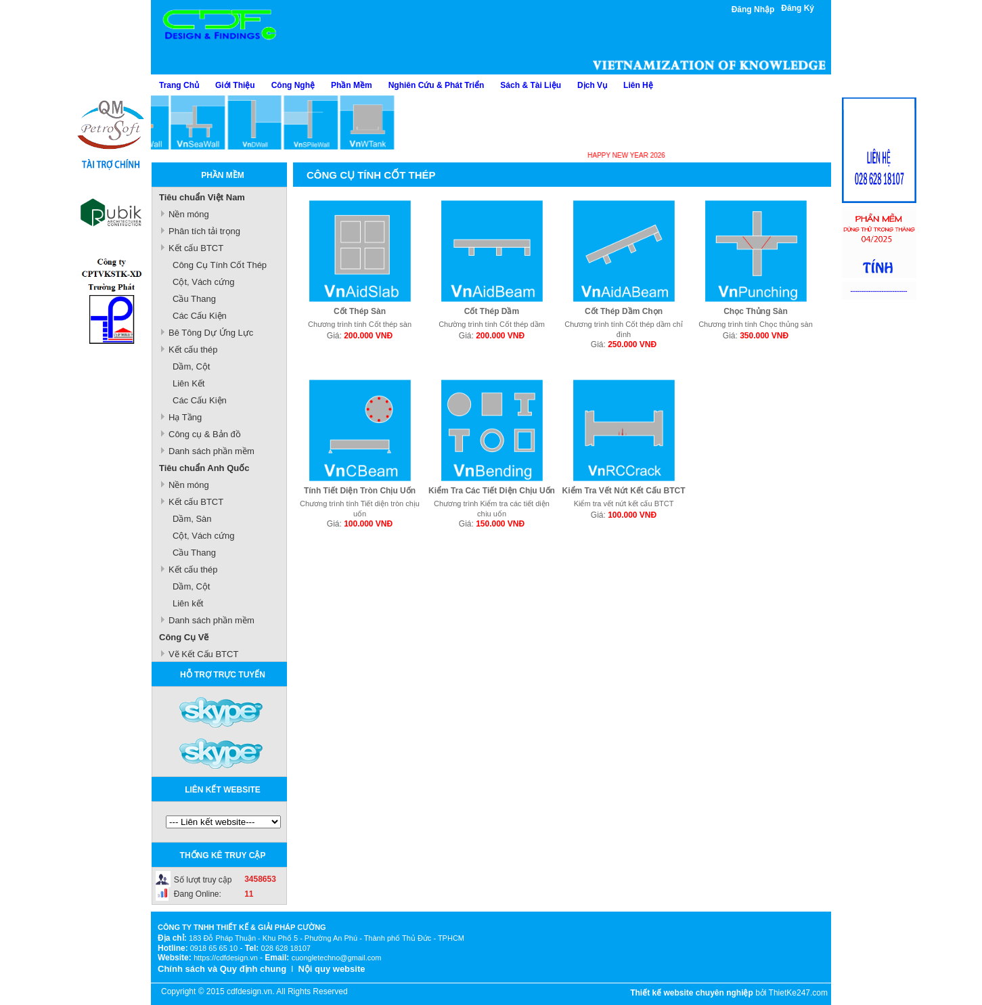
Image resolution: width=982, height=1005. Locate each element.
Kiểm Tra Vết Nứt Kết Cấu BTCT (624, 490)
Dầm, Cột (191, 366)
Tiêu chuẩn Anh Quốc (204, 468)
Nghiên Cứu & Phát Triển (436, 85)
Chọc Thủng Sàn (755, 311)
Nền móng (189, 214)
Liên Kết (188, 383)
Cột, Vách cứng (203, 282)
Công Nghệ (293, 85)
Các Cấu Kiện (200, 316)
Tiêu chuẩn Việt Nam (202, 197)
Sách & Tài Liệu (530, 85)
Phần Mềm (351, 85)
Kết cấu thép (193, 349)
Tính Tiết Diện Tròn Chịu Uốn (360, 490)
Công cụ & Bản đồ (205, 434)
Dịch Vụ (592, 85)
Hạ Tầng (185, 417)
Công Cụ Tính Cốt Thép (220, 265)
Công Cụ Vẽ (184, 637)
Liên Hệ (638, 85)
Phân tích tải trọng (204, 231)
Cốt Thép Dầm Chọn (624, 311)
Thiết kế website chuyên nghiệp (691, 993)
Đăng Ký (797, 8)
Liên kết (188, 603)
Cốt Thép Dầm (491, 311)
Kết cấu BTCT (196, 248)
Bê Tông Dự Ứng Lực (211, 333)
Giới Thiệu (235, 85)
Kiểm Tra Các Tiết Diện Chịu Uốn (491, 490)
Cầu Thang (194, 299)
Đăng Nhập (753, 9)
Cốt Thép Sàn (360, 311)
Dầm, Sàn (192, 519)
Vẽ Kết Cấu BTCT (203, 654)
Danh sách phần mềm (211, 451)
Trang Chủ (179, 85)
